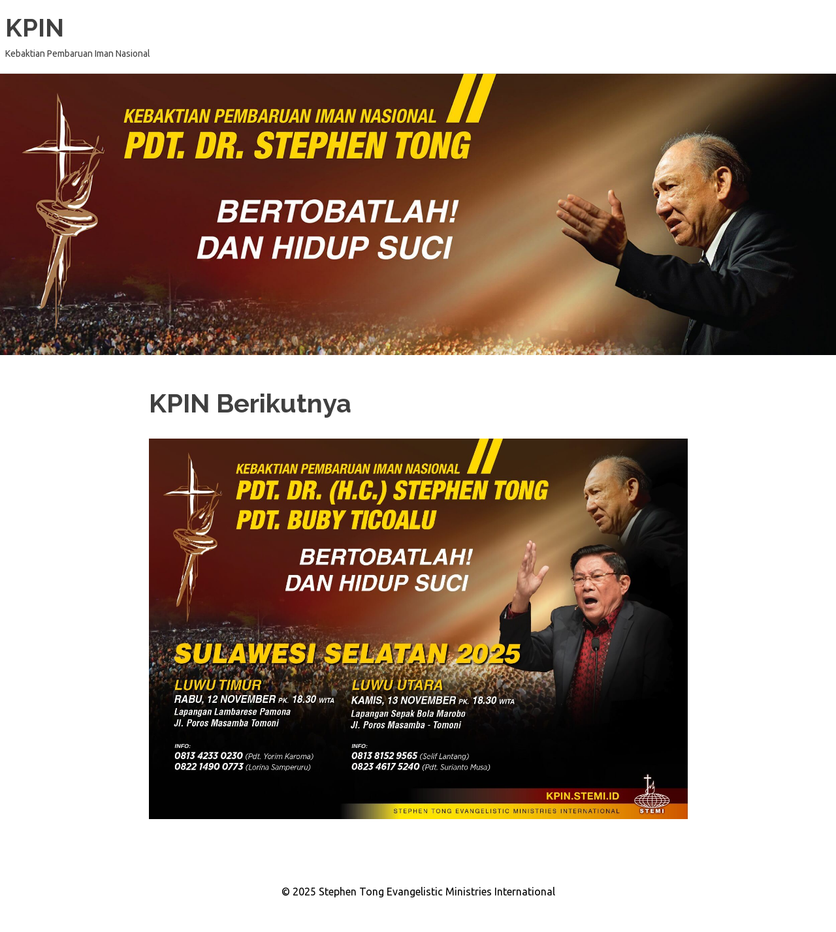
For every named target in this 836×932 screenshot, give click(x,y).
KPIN (34, 27)
